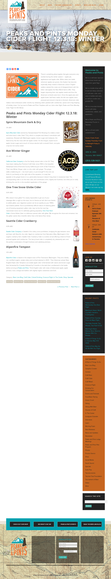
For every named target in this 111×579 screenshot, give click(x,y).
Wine (87, 486)
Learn (87, 423)
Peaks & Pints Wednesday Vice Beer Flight (92, 305)
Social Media (89, 460)
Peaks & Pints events (68, 524)
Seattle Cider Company (13, 231)
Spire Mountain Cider (13, 133)
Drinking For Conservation (89, 389)
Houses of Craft (90, 410)
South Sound (89, 463)
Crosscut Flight (48, 277)
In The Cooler (58, 277)
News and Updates (91, 433)
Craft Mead (89, 382)
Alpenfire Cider (11, 258)
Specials (70, 277)
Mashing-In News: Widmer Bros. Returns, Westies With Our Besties (92, 332)
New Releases (90, 429)
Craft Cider (27, 277)
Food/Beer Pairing (91, 397)
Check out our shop (20, 524)
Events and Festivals (92, 394)
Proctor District (90, 453)
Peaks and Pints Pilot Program (92, 446)
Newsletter (89, 436)
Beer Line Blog (90, 5)
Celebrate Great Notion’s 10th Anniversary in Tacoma (97, 234)
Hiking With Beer (91, 407)
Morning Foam (90, 426)
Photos (87, 450)
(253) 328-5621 (92, 160)
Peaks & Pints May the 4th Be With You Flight (92, 347)
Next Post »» (75, 287)
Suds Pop (88, 470)
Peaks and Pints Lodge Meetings (93, 440)
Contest (88, 372)
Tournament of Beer (92, 479)
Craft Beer (88, 375)
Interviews (88, 420)
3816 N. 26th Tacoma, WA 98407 (93, 154)
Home (101, 5)
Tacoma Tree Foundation (93, 476)
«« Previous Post (62, 287)
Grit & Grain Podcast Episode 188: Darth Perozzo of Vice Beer (97, 215)
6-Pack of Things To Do (93, 362)
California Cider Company (14, 161)
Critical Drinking (37, 277)
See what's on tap (44, 524)
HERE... (87, 190)
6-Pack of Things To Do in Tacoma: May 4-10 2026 (93, 341)
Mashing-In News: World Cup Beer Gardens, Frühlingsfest (93, 312)
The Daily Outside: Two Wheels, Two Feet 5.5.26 (93, 325)
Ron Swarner (18, 47)
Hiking (87, 403)
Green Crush (89, 400)
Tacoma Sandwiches (63, 5)
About (42, 5)
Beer (50, 5)
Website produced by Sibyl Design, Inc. (47, 575)
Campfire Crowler (91, 369)
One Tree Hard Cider (30, 281)
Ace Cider (9, 281)
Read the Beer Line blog (92, 524)
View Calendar (90, 244)
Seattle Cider (42, 281)
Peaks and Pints (23, 268)
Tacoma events (90, 473)
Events (78, 5)
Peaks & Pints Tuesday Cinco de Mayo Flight (92, 319)
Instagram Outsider (91, 416)
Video (87, 483)
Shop (65, 277)
